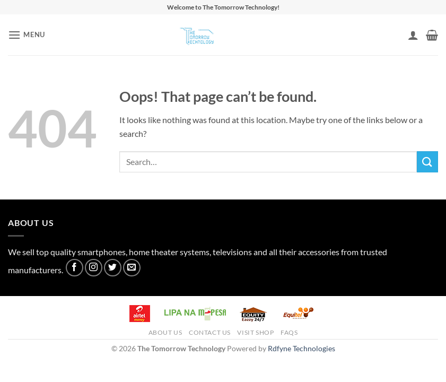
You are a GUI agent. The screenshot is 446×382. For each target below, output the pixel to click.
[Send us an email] (132, 267)
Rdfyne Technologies (301, 348)
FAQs (289, 332)
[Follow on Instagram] (93, 267)
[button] (26, 35)
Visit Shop (255, 332)
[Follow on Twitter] (112, 267)
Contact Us (210, 332)
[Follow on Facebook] (74, 267)
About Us (165, 332)
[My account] (413, 35)
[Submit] (427, 161)
